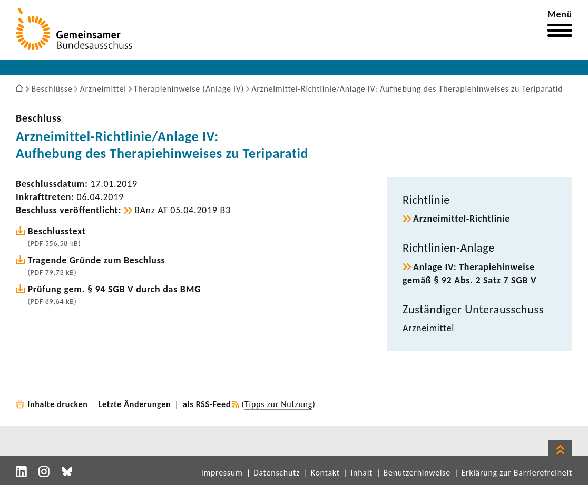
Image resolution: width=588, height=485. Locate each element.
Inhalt (361, 473)
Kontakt (325, 473)
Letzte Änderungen (135, 404)
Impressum (222, 473)
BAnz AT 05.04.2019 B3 (182, 210)
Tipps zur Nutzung (278, 404)
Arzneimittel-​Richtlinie (461, 218)
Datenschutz (276, 473)
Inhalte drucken (57, 404)
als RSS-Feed (207, 404)
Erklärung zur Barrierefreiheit (516, 473)
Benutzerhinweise (417, 473)
